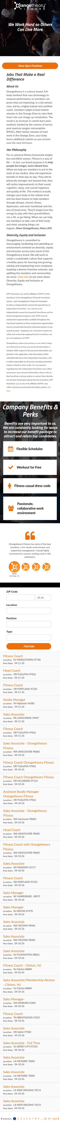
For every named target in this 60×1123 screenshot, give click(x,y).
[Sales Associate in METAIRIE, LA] (30, 1060)
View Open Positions (30, 66)
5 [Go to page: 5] (27, 1118)
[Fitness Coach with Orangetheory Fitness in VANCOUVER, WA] (30, 850)
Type (9, 631)
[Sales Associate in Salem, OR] (30, 1031)
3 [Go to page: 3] (21, 1118)
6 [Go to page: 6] (30, 1118)
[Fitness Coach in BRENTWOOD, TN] (30, 1017)
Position (11, 618)
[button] (14, 570)
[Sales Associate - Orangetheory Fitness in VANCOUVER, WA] (30, 748)
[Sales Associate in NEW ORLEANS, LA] (30, 1090)
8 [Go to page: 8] (35, 1118)
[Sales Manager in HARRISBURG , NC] (30, 896)
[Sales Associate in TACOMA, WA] (30, 925)
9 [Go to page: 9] (38, 1118)
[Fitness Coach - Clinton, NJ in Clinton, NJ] (30, 968)
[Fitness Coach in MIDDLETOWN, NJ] (30, 659)
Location (11, 604)
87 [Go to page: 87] (49, 1118)
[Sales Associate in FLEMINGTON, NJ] (30, 954)
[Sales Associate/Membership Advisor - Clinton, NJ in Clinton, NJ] (30, 985)
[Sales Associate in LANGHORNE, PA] (30, 717)
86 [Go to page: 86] (45, 1118)
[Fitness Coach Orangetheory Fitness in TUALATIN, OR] (30, 765)
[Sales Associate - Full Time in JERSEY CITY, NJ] (30, 1046)
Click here (23, 276)
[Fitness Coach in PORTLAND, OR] (30, 688)
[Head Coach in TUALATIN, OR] (30, 674)
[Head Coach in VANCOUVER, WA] (30, 833)
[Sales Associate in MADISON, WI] (30, 867)
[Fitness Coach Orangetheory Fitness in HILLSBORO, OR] (30, 780)
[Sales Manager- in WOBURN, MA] (30, 1002)
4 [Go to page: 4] (24, 1118)
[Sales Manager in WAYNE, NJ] (30, 910)
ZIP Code (12, 591)
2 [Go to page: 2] (18, 1118)
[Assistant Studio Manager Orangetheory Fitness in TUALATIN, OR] (30, 797)
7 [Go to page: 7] (32, 1118)
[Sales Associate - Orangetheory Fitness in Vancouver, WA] (30, 816)
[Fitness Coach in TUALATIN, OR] (30, 732)
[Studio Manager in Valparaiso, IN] (30, 703)
